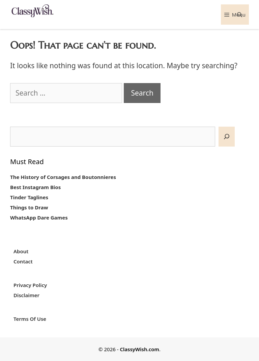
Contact (23, 261)
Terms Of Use (29, 318)
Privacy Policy (30, 285)
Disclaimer (26, 295)
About (20, 251)
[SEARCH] (227, 137)
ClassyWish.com (139, 349)
